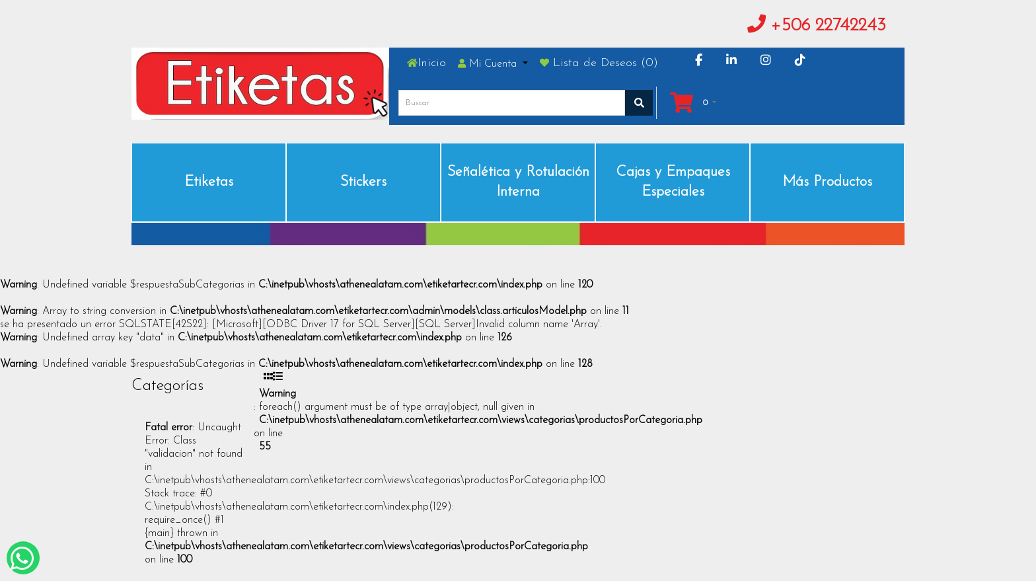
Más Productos (827, 182)
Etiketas (208, 182)
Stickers (363, 182)
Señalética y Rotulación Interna (518, 182)
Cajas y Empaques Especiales (673, 182)
